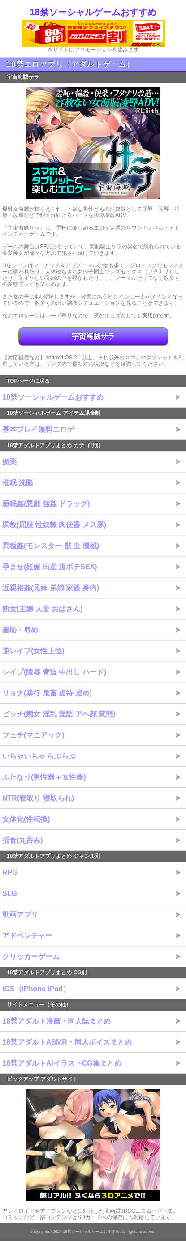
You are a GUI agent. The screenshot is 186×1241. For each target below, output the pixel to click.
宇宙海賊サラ (93, 336)
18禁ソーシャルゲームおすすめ (93, 12)
